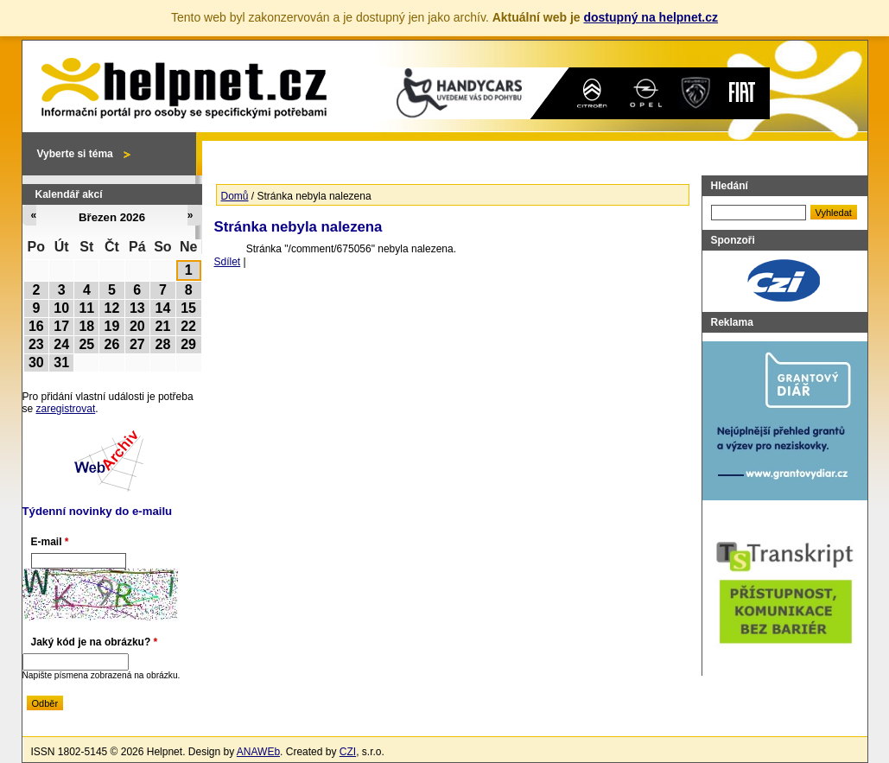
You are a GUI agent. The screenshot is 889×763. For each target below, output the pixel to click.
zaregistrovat (66, 409)
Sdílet (227, 262)
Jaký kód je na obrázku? (94, 642)
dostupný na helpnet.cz (650, 17)
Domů (235, 196)
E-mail (50, 542)
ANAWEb (258, 752)
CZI (348, 752)
